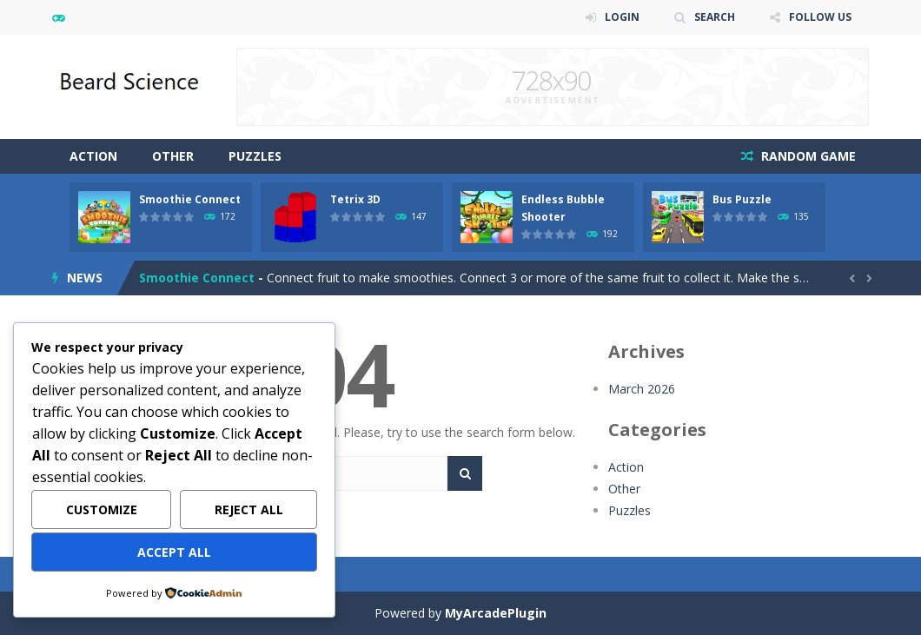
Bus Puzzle (742, 199)
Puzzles (255, 156)
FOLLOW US (820, 17)
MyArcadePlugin (496, 613)
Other (173, 156)
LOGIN (622, 17)
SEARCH (714, 17)
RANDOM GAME (807, 156)
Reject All (249, 509)
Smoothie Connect (190, 199)
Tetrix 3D (355, 199)
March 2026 (641, 388)
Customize (101, 509)
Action (93, 156)
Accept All (174, 552)
